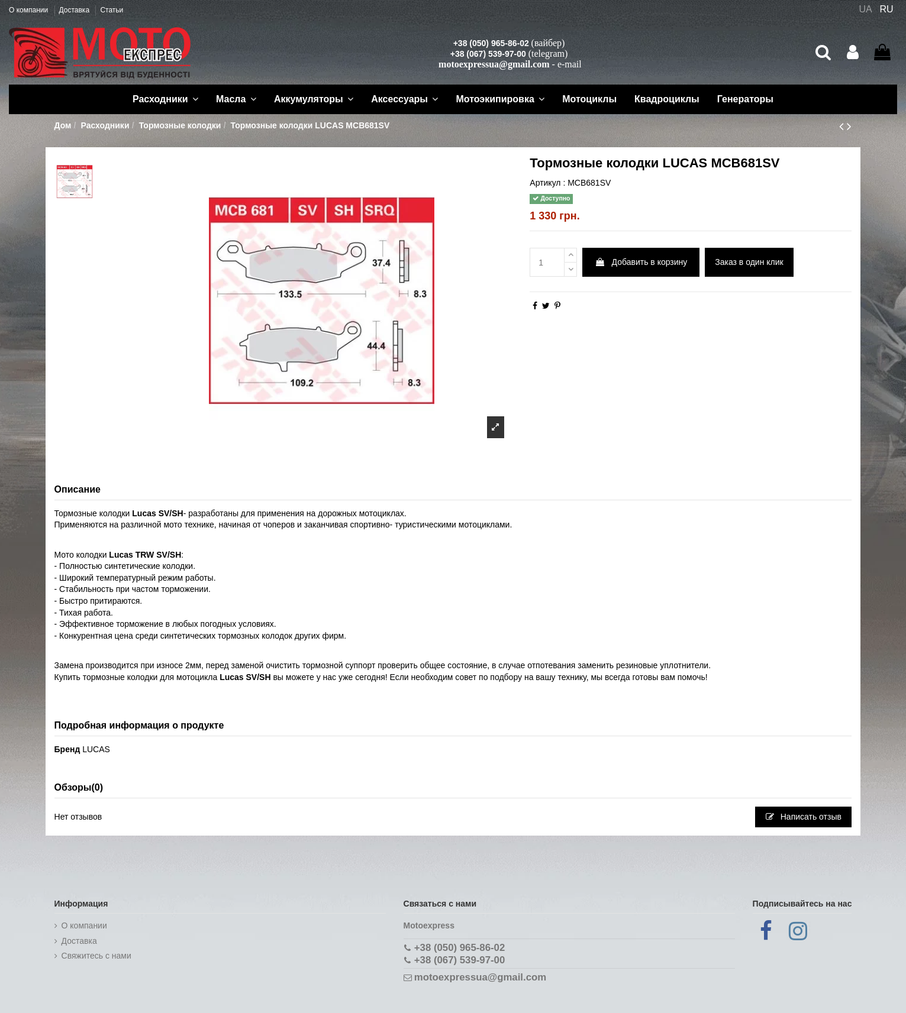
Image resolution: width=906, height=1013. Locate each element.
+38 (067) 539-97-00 (488, 54)
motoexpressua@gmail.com (494, 64)
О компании (29, 10)
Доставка (75, 10)
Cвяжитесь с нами (96, 955)
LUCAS (96, 749)
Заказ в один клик (749, 262)
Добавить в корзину (641, 262)
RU (887, 9)
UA (865, 9)
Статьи (111, 10)
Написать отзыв (803, 816)
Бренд (67, 749)
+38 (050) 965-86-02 (491, 43)
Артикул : (547, 182)
